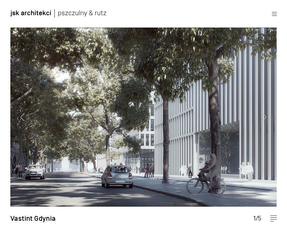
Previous (19, 124)
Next (268, 124)
